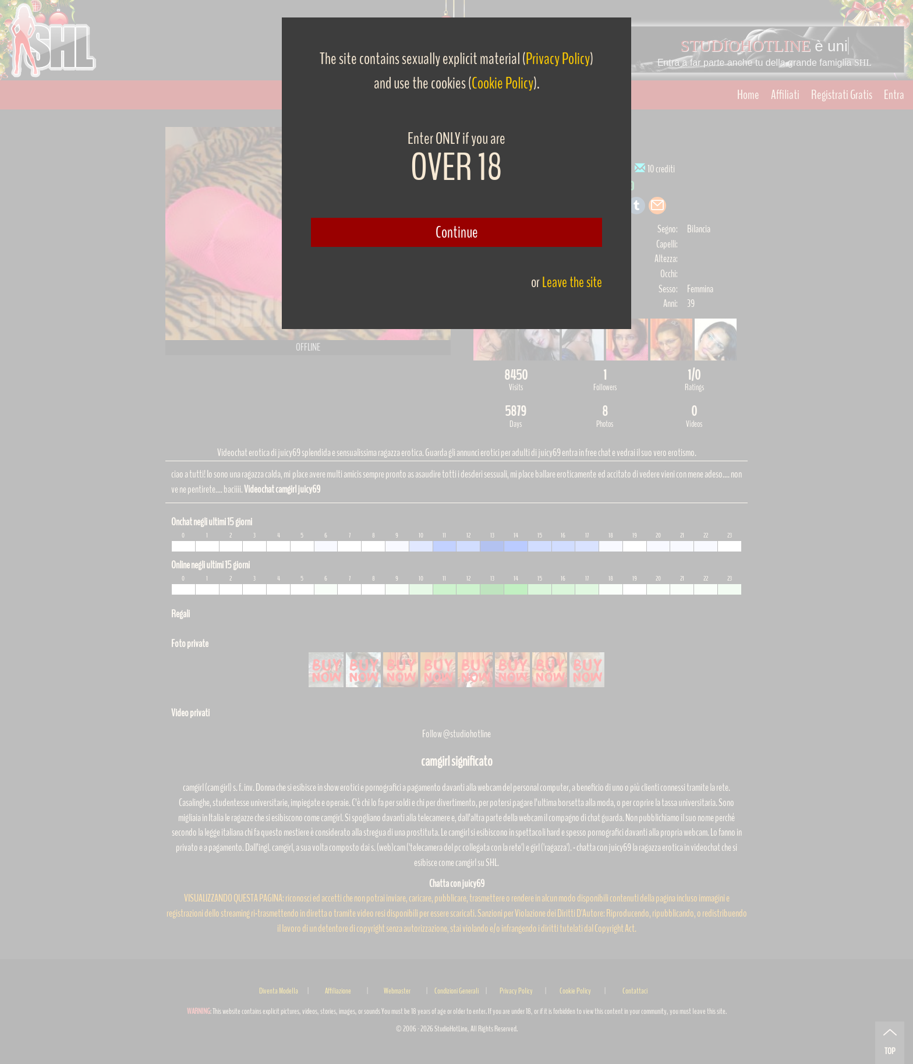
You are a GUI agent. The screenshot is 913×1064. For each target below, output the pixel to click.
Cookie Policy (502, 83)
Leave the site (572, 282)
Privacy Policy (558, 59)
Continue (457, 232)
